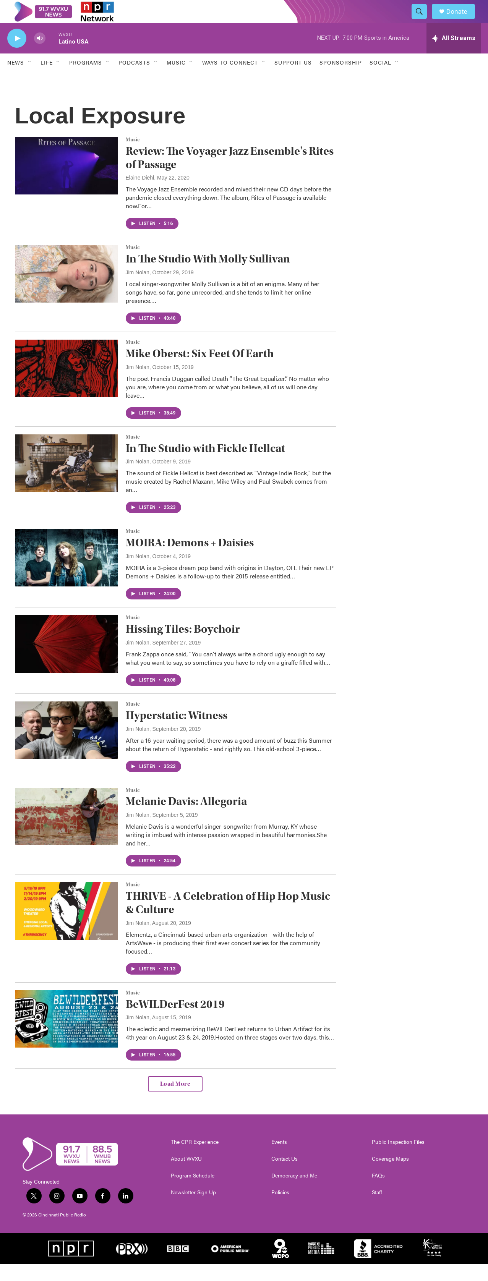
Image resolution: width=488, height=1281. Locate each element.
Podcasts (134, 79)
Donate (461, 20)
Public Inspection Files (398, 1159)
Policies (280, 1210)
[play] (17, 55)
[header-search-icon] (423, 20)
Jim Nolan (137, 290)
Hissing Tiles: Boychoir (183, 646)
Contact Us (284, 1176)
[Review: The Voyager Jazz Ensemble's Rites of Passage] (66, 183)
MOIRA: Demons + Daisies (190, 560)
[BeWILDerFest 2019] (66, 1036)
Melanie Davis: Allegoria (186, 818)
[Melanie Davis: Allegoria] (66, 833)
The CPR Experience (195, 1159)
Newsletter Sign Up (193, 1210)
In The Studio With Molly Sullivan (208, 276)
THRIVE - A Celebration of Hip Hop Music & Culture (228, 920)
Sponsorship (340, 79)
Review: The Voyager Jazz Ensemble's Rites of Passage (230, 175)
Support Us (293, 79)
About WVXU (186, 1176)
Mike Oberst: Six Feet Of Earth (200, 370)
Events (279, 1159)
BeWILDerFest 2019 (175, 1021)
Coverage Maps (390, 1176)
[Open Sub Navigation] (30, 79)
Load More (175, 1101)
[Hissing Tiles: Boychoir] (66, 661)
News (15, 79)
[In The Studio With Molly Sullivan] (66, 290)
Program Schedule (192, 1193)
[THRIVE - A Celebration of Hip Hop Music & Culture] (66, 928)
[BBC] (178, 1265)
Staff (377, 1210)
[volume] (39, 55)
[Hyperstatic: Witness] (66, 747)
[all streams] (453, 55)
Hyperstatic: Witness (176, 732)
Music (133, 157)
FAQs (378, 1193)
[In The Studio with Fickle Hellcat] (66, 480)
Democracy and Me (294, 1193)
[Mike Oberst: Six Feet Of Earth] (66, 385)
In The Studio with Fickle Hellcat (205, 465)
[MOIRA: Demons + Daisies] (66, 574)
